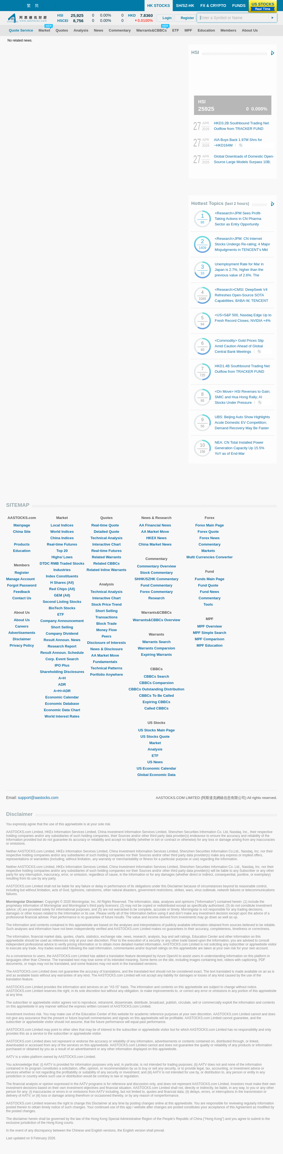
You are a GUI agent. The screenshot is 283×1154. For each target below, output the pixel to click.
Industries (61, 570)
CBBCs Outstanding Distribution (156, 689)
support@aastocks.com (38, 797)
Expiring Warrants (156, 654)
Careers (21, 626)
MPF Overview (209, 626)
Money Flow (106, 630)
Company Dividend (62, 633)
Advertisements (21, 633)
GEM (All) (62, 595)
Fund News (209, 592)
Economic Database (62, 703)
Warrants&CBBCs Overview (156, 620)
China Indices (62, 538)
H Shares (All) (62, 582)
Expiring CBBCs (156, 702)
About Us (22, 620)
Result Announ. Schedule (62, 653)
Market (156, 743)
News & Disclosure (106, 649)
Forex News (210, 538)
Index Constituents (62, 576)
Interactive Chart (106, 544)
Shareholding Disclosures (62, 672)
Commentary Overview (156, 566)
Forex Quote (210, 532)
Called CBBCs (156, 708)
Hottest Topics (220, 203)
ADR (62, 684)
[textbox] (237, 17)
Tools (209, 604)
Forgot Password (21, 585)
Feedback (22, 592)
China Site (22, 532)
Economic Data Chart (62, 710)
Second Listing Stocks (62, 602)
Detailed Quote (106, 532)
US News (156, 762)
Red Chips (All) (62, 589)
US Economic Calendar (156, 768)
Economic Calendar (62, 697)
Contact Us (21, 598)
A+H (61, 678)
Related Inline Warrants (106, 570)
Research (156, 598)
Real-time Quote (106, 525)
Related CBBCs (106, 563)
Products (22, 544)
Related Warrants (106, 557)
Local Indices (62, 525)
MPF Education (209, 645)
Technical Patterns (106, 668)
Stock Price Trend (106, 604)
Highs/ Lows (62, 557)
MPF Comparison (209, 639)
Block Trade (106, 623)
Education (21, 551)
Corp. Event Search (61, 659)
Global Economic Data (156, 775)
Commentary (210, 544)
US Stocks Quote (156, 736)
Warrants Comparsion (156, 648)
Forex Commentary (156, 592)
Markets (209, 551)
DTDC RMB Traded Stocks (62, 563)
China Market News (156, 544)
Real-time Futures (62, 544)
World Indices (62, 532)
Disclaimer (22, 639)
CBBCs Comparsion (156, 683)
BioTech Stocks (62, 608)
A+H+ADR (61, 691)
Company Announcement (62, 621)
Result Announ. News (62, 640)
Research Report (62, 646)
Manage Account (22, 579)
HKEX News (156, 538)
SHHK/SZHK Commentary (157, 579)
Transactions (106, 617)
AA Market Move (106, 655)
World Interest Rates (61, 716)
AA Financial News (156, 525)
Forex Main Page (209, 525)
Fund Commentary (156, 585)
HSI (195, 52)
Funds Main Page (209, 579)
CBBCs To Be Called (156, 695)
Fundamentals (106, 662)
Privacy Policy (22, 645)
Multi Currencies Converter (210, 557)
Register (22, 572)
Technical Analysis (107, 538)
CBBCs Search (156, 676)
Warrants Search (156, 642)
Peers (106, 636)
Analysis (156, 749)
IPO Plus (62, 665)
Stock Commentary (156, 572)
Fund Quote (209, 585)
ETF (62, 614)
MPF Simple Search (209, 633)
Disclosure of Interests (106, 643)
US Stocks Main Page (156, 730)
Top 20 (62, 551)
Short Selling (62, 627)
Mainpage (22, 525)
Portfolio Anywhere (106, 674)
